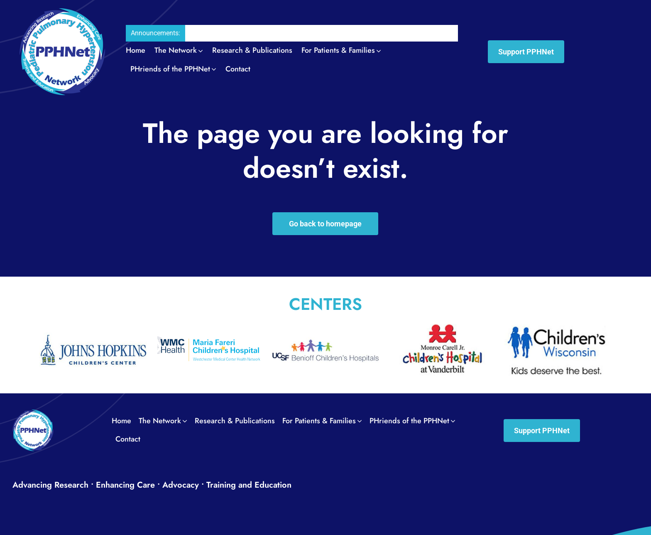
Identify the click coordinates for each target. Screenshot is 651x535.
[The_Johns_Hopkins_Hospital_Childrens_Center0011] (93, 329)
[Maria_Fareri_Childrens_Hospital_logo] (209, 329)
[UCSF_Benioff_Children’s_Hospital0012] (325, 329)
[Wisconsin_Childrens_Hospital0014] (558, 329)
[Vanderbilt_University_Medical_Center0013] (442, 329)
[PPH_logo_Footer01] (33, 413)
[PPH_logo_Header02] (62, 12)
